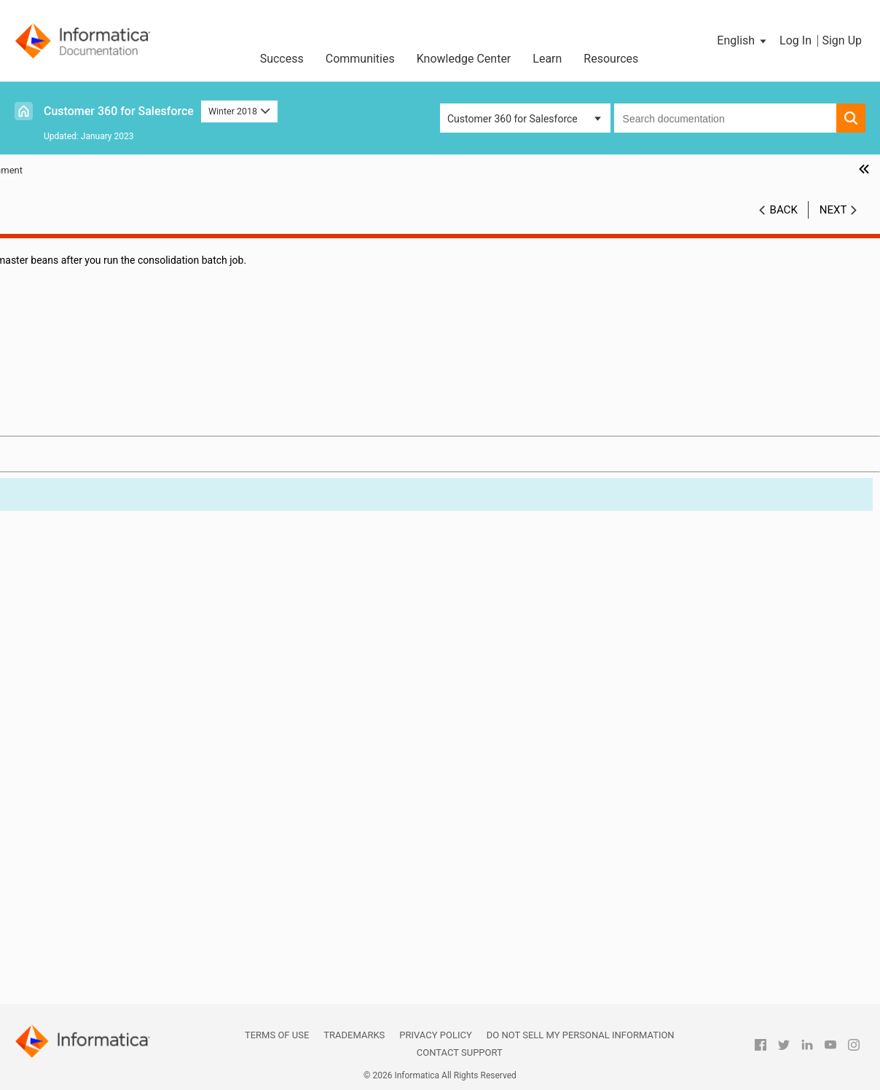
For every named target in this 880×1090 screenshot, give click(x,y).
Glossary (43, 522)
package (65, 904)
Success (282, 59)
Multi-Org (67, 858)
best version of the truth (100, 583)
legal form (69, 751)
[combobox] (725, 118)
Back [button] (784, 209)
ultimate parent (81, 996)
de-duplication (78, 690)
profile (60, 919)
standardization (81, 935)
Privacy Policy (435, 1035)
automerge (71, 552)
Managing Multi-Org (69, 491)
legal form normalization (101, 766)
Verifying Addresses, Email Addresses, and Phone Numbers (120, 330)
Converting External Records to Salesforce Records (119, 422)
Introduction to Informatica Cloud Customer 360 (99, 269)
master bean (74, 797)
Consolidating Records (75, 399)
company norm (80, 598)
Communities (360, 59)
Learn (547, 59)
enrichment (72, 720)
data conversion (82, 675)
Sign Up (842, 40)
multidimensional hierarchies (111, 843)
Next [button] (833, 209)
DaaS (58, 644)
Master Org (71, 812)
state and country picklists (106, 981)
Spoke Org (70, 950)
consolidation (77, 613)
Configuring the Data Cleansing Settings (114, 292)
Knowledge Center (464, 59)
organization (74, 889)
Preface (41, 246)
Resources (611, 59)
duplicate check (82, 705)
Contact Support (460, 1052)
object (60, 873)
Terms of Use (277, 1035)
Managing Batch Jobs (73, 307)
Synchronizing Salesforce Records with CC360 (112, 361)
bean (57, 567)
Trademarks (354, 1035)
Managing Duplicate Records (89, 384)
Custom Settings (61, 506)
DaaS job (66, 659)
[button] (742, 41)
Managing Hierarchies (73, 445)
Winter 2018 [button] (239, 111)
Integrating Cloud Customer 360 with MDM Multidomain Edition (120, 468)
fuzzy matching (81, 736)
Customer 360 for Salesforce (119, 111)
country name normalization (110, 629)
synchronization (82, 965)
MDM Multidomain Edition (105, 828)
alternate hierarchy (88, 537)
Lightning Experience (93, 782)
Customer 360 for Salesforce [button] (512, 119)
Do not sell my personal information (581, 1035)
